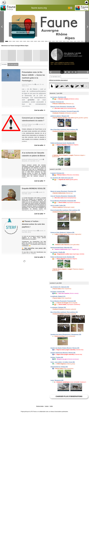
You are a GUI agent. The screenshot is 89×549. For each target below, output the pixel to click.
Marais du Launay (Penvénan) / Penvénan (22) (63, 191)
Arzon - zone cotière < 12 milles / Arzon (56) (63, 362)
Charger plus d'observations (69, 396)
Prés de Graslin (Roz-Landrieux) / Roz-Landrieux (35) (65, 210)
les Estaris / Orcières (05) (58, 291)
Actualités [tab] (4, 64)
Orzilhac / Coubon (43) (57, 357)
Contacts (47, 406)
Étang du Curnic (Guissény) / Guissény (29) (63, 106)
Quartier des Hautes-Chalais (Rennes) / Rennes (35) (65, 348)
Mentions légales (40, 406)
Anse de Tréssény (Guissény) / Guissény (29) (63, 196)
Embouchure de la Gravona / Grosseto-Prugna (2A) (65, 111)
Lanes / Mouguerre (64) (57, 380)
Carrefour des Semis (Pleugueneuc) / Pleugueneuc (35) (66, 334)
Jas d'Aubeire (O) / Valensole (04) (60, 287)
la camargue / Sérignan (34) (58, 307)
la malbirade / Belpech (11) (58, 296)
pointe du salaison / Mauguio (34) (60, 116)
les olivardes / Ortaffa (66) (58, 252)
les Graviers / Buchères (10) (58, 97)
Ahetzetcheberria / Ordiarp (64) (59, 366)
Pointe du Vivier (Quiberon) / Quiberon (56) (62, 232)
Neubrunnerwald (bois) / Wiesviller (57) (61, 247)
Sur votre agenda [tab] (13, 64)
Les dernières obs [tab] (55, 76)
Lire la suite (39, 110)
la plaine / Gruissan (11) (57, 102)
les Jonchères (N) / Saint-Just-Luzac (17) (62, 177)
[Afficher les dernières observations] (58, 80)
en (71, 7)
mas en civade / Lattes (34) (58, 205)
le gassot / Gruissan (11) (57, 173)
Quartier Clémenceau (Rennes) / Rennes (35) (63, 352)
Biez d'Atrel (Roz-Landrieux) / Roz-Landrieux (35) (64, 129)
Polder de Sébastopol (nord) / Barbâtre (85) (63, 143)
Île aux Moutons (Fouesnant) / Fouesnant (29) (63, 200)
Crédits (51, 406)
